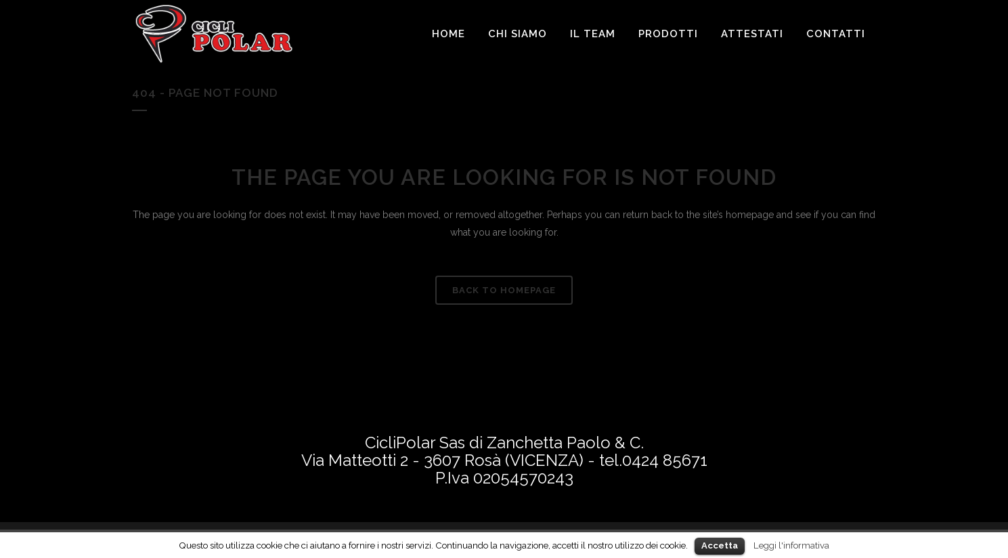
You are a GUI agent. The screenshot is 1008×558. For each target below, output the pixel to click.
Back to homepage (504, 290)
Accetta (719, 545)
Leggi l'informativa (791, 545)
